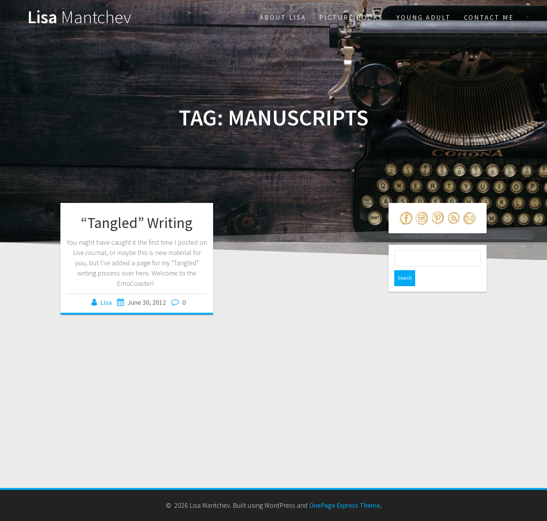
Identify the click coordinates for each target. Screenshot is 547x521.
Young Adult (423, 17)
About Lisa (282, 17)
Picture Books (351, 17)
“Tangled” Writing (137, 222)
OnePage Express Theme (344, 505)
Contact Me (489, 17)
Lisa (79, 17)
